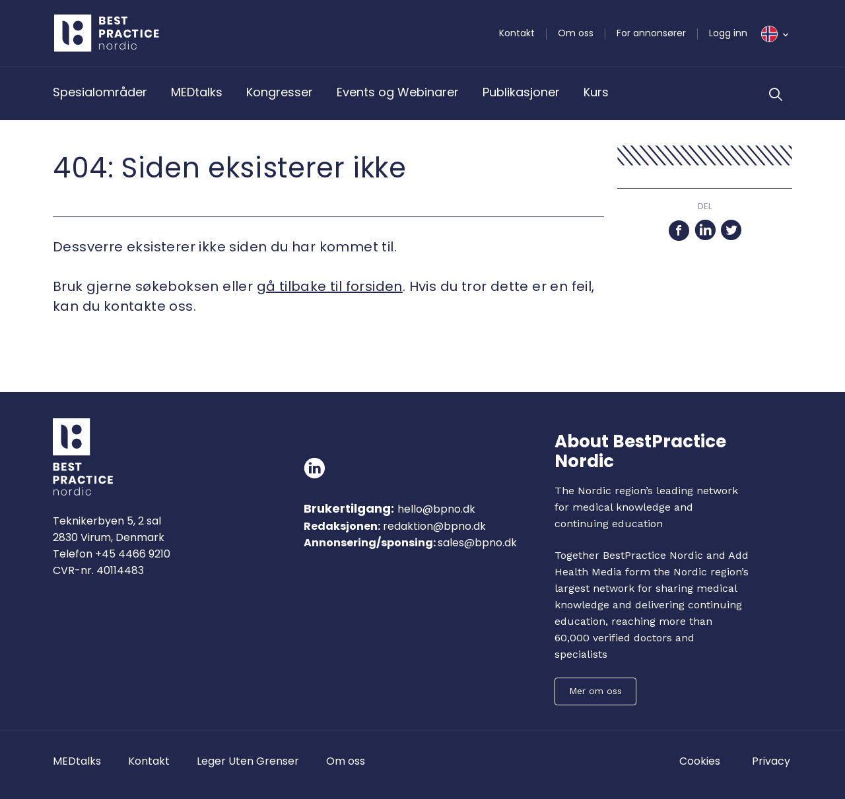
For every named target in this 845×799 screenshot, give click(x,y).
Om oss (575, 33)
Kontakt (517, 33)
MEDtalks (196, 92)
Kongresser (279, 92)
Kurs (596, 92)
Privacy (771, 761)
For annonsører (651, 33)
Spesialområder (100, 92)
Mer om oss (595, 691)
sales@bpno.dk (477, 542)
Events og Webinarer (398, 92)
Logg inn (728, 33)
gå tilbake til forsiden (330, 286)
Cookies (699, 761)
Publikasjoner (521, 92)
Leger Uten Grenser (248, 761)
